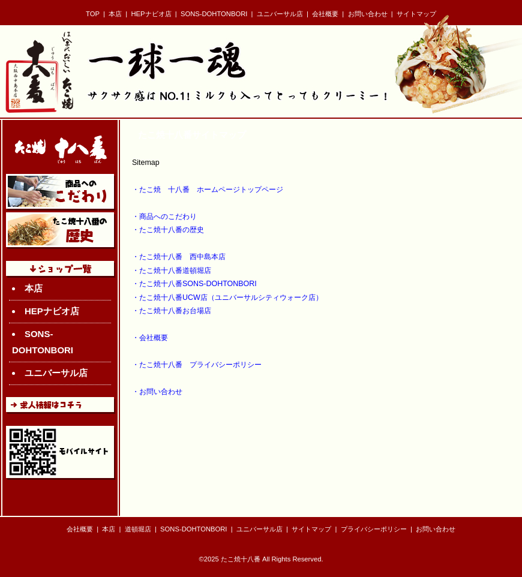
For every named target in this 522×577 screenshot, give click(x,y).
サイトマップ (416, 13)
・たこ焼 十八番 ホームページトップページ (207, 189)
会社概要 (325, 13)
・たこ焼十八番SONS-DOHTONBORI (194, 284)
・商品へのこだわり (164, 216)
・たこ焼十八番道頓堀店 (171, 270)
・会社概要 (150, 337)
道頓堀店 (138, 529)
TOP (93, 13)
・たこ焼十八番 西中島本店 (179, 257)
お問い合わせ (368, 13)
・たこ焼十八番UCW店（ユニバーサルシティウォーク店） (227, 297)
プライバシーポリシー (374, 529)
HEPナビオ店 (151, 13)
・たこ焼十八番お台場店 (171, 310)
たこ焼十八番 (240, 559)
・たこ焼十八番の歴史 (168, 230)
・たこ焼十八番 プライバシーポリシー (197, 364)
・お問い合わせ (157, 391)
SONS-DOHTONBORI (214, 13)
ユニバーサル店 (280, 13)
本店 (115, 13)
